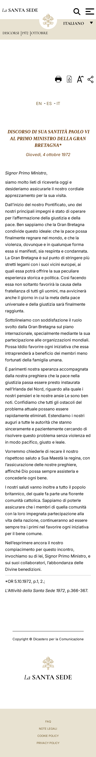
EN (39, 103)
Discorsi (11, 33)
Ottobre (39, 33)
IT (58, 103)
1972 (25, 33)
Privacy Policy (48, 743)
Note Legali (48, 728)
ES (49, 103)
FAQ (48, 721)
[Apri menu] (89, 11)
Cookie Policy (48, 736)
